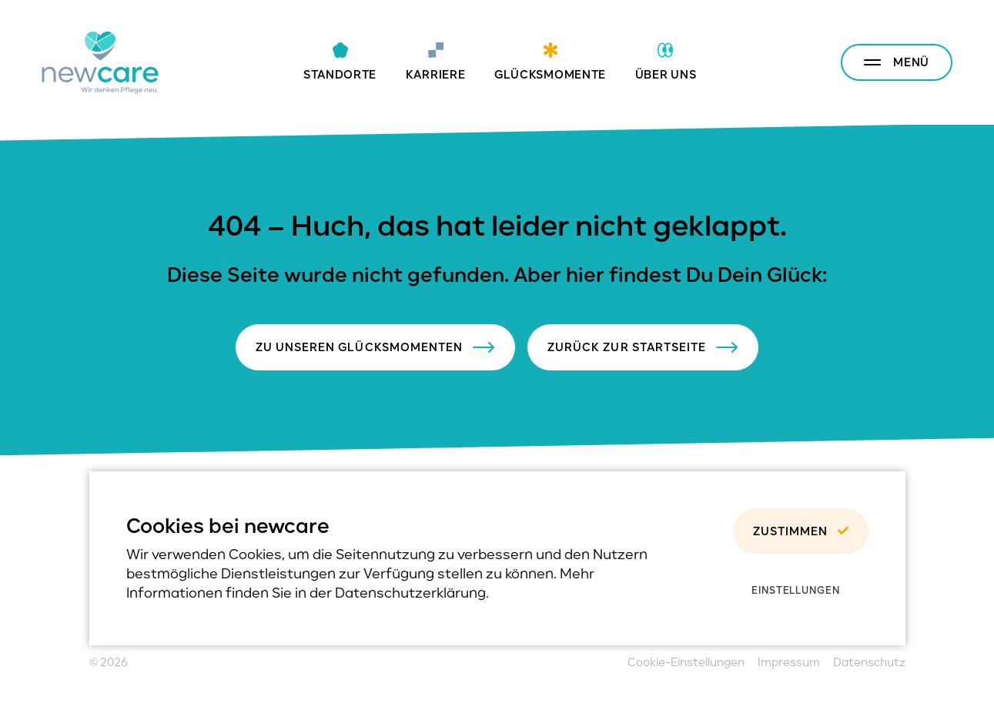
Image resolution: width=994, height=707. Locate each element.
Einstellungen (795, 590)
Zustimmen (800, 531)
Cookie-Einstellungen (686, 662)
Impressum (789, 662)
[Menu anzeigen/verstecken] (896, 62)
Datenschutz (869, 662)
